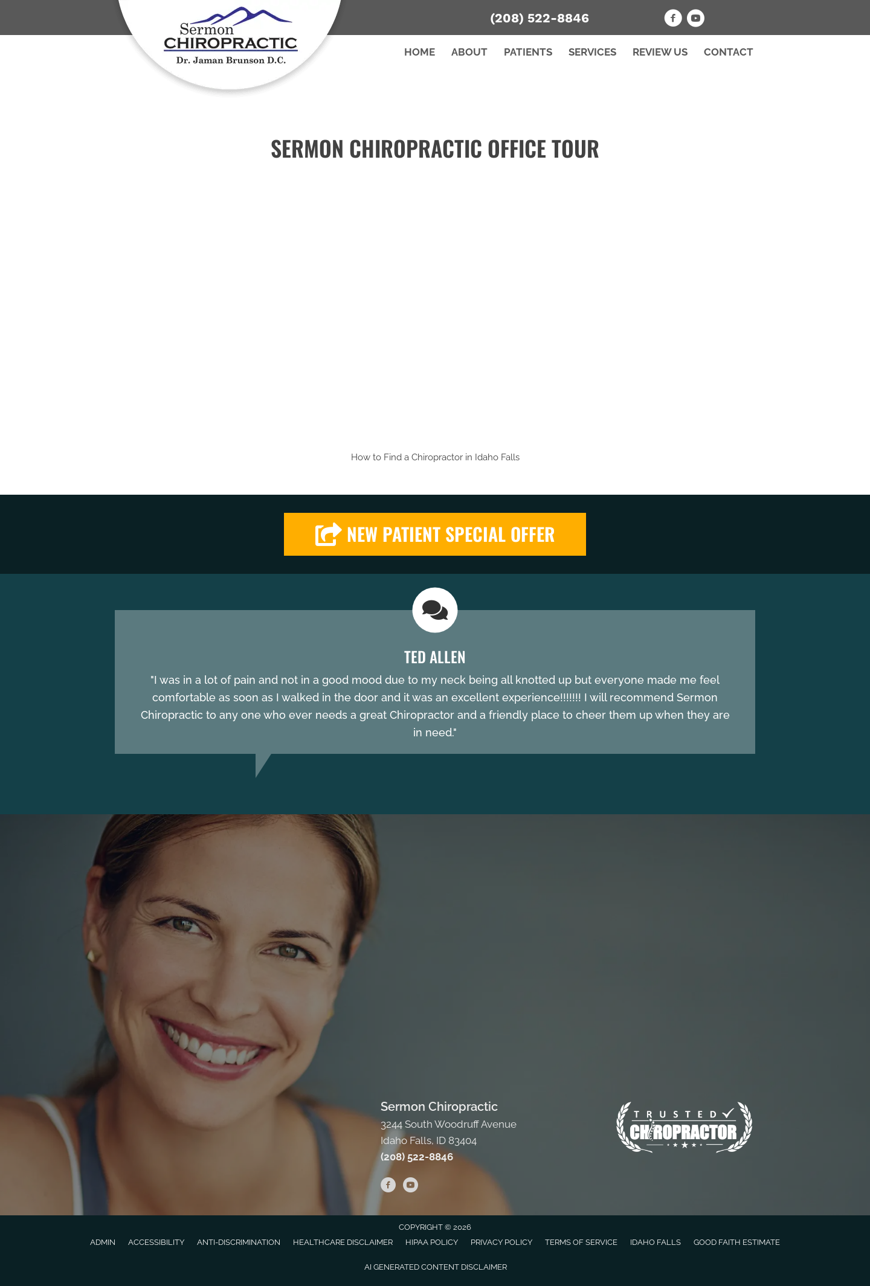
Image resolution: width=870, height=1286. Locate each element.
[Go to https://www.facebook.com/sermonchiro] (673, 20)
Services (592, 52)
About (469, 52)
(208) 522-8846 (539, 17)
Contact (728, 52)
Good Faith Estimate (737, 1242)
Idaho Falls (497, 457)
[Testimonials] (435, 682)
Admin (102, 1242)
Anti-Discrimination (238, 1242)
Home (419, 52)
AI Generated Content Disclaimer (435, 1267)
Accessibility (156, 1242)
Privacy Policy (501, 1242)
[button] (435, 534)
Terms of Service (581, 1242)
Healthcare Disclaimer (343, 1242)
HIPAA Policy (431, 1242)
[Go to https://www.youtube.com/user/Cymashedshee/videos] (695, 20)
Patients (528, 52)
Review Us (660, 52)
